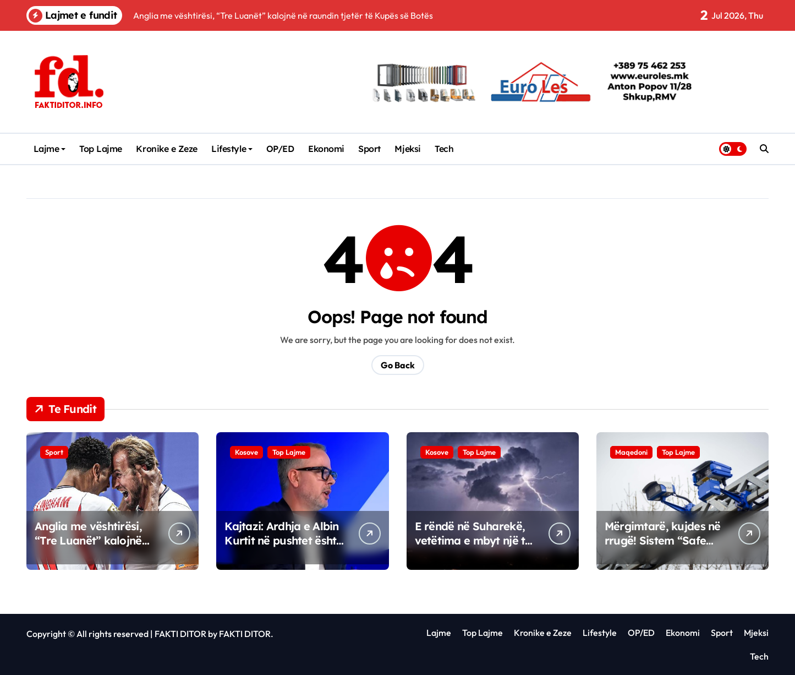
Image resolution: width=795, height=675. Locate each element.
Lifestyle (232, 148)
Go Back (398, 365)
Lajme (50, 148)
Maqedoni (631, 452)
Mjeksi (407, 148)
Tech (444, 148)
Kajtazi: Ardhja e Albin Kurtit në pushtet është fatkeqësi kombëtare (283, 540)
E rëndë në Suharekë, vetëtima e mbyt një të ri (473, 540)
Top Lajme (100, 148)
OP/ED (280, 148)
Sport (369, 148)
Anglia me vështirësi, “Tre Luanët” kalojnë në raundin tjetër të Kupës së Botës (88, 547)
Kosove (246, 452)
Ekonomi (326, 148)
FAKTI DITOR (180, 633)
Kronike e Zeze (166, 148)
